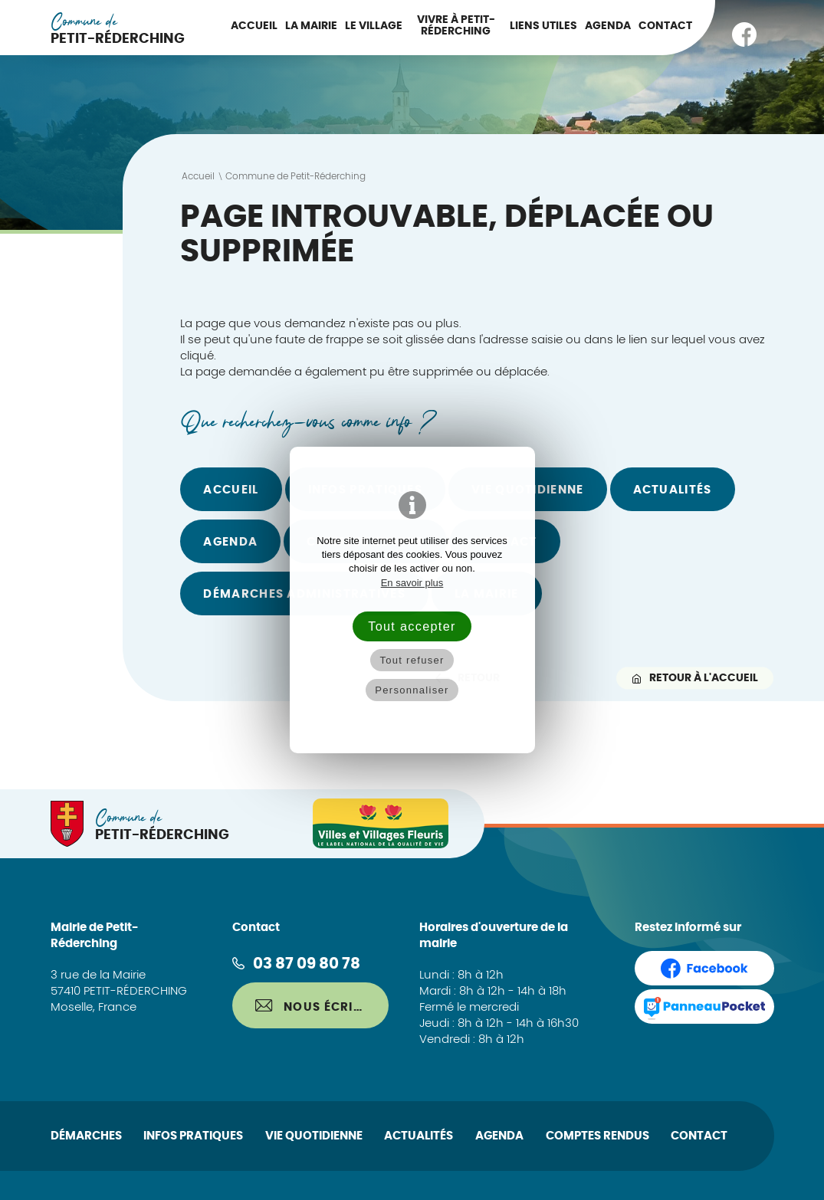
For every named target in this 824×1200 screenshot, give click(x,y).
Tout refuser (411, 660)
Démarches (86, 1136)
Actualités (672, 490)
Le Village (373, 26)
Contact (665, 26)
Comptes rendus (597, 1136)
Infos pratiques (193, 1136)
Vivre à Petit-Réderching (456, 26)
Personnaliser (411, 690)
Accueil (254, 26)
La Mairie (311, 26)
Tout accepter (411, 626)
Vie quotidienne (314, 1136)
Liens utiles (543, 26)
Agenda (608, 26)
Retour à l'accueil (695, 677)
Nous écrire (312, 1006)
